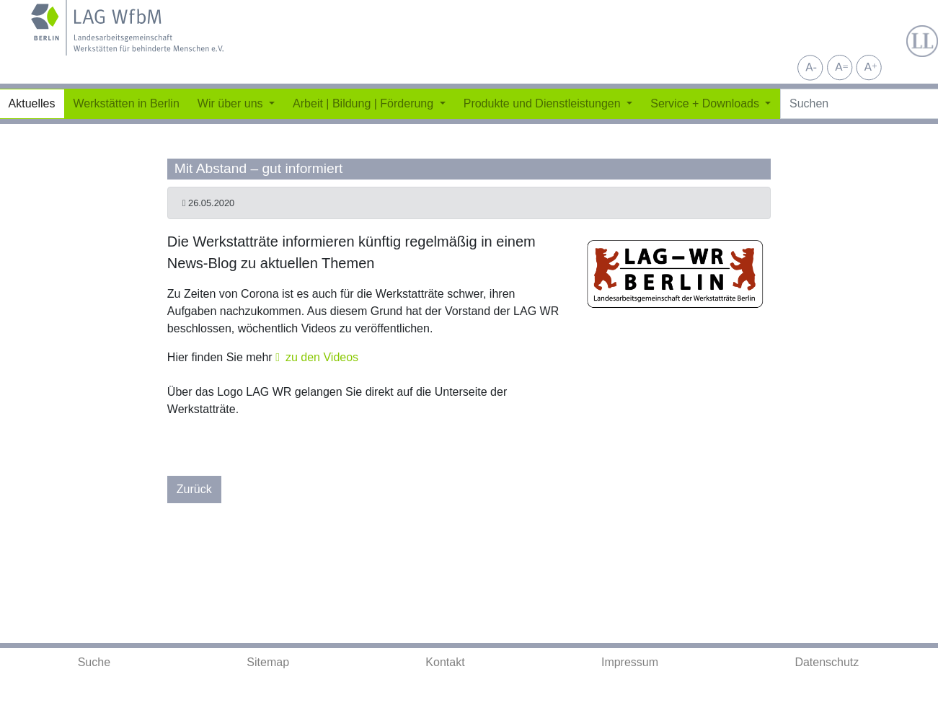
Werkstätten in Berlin (126, 103)
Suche (94, 662)
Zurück (194, 489)
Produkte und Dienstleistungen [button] (544, 103)
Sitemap (268, 662)
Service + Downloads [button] (706, 103)
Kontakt (444, 662)
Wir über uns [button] (232, 103)
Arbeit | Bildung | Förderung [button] (365, 103)
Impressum (629, 662)
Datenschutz (827, 662)
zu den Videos (322, 357)
